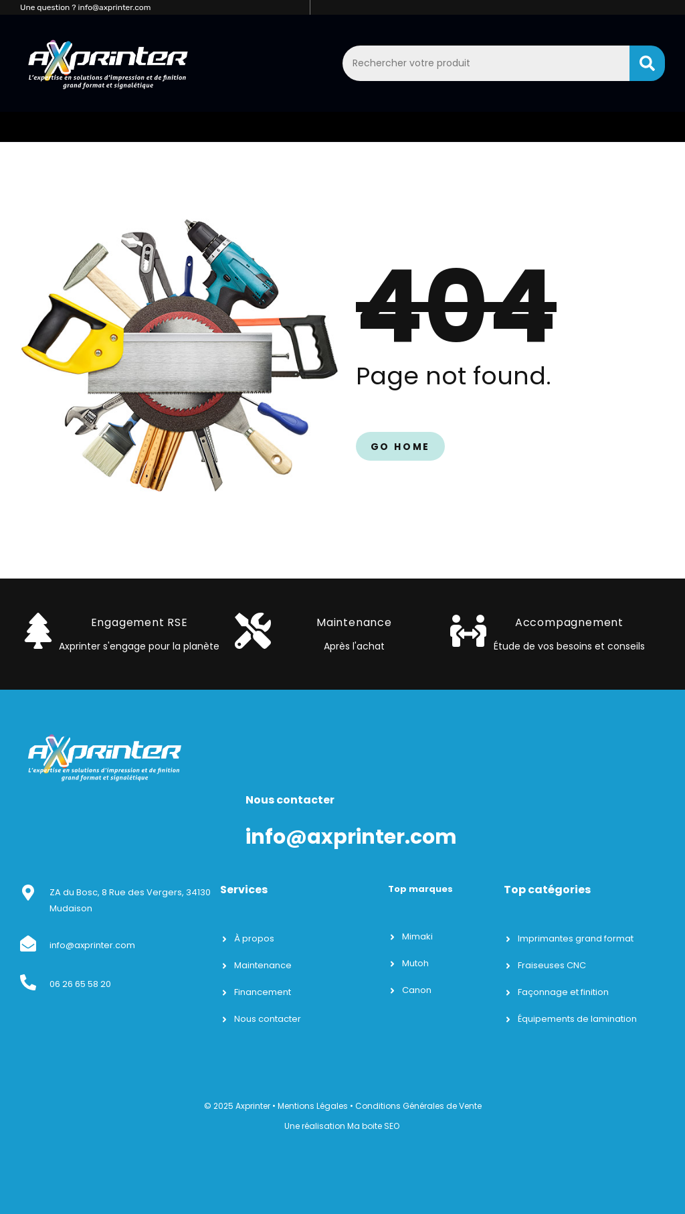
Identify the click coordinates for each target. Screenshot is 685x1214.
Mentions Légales (313, 1106)
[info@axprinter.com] (28, 943)
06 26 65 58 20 (80, 984)
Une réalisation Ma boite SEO (341, 1126)
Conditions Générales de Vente (418, 1106)
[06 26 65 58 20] (28, 982)
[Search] (647, 63)
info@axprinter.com (92, 945)
